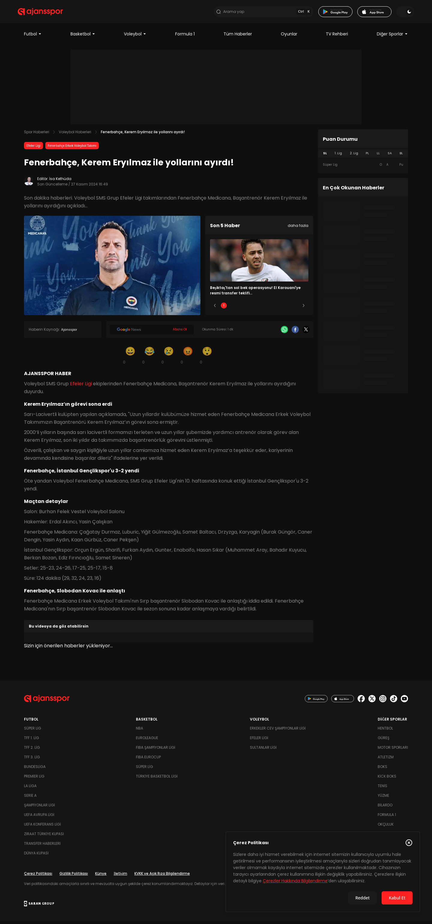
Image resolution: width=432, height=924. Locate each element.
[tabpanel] (363, 168)
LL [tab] (378, 156)
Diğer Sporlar (392, 37)
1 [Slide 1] (223, 308)
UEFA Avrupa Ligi (39, 817)
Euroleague (147, 741)
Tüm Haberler (238, 37)
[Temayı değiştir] (399, 13)
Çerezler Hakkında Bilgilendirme (295, 881)
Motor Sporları (393, 750)
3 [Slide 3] (259, 308)
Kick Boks (387, 779)
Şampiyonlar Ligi (39, 808)
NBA (139, 731)
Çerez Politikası (38, 876)
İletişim (120, 876)
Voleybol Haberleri (75, 135)
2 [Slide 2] (242, 308)
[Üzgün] (168, 358)
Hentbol (385, 731)
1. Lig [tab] (338, 156)
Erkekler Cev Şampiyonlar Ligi (278, 731)
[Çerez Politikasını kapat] (408, 842)
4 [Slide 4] (277, 308)
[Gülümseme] (130, 358)
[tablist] (363, 156)
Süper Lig (32, 731)
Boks (382, 769)
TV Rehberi (337, 37)
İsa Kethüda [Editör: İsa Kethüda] (60, 182)
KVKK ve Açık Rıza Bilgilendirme (162, 876)
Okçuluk (386, 827)
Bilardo (385, 808)
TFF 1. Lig (31, 741)
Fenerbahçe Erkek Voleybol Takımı (72, 149)
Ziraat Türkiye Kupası (44, 837)
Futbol (33, 37)
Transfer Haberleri (42, 846)
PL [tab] (367, 156)
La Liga (30, 789)
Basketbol (82, 37)
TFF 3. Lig (32, 760)
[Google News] (152, 333)
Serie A (30, 798)
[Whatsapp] (284, 332)
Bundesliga (35, 769)
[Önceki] (214, 308)
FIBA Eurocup (148, 760)
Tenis (382, 789)
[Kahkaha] (149, 358)
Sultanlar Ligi (263, 750)
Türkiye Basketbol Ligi (157, 779)
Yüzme (383, 798)
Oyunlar (289, 37)
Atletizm (386, 760)
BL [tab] (401, 156)
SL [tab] (325, 156)
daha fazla (298, 228)
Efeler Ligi (33, 149)
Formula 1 (185, 37)
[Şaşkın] (207, 358)
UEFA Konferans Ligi (42, 827)
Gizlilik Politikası (73, 876)
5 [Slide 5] (295, 308)
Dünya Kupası (36, 856)
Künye (100, 876)
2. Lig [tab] (354, 156)
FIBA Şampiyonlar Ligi (155, 750)
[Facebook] (295, 332)
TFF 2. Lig (32, 750)
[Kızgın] (188, 358)
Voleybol (135, 37)
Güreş (383, 741)
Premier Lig (34, 779)
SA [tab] (390, 156)
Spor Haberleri (36, 135)
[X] (306, 332)
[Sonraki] (303, 308)
